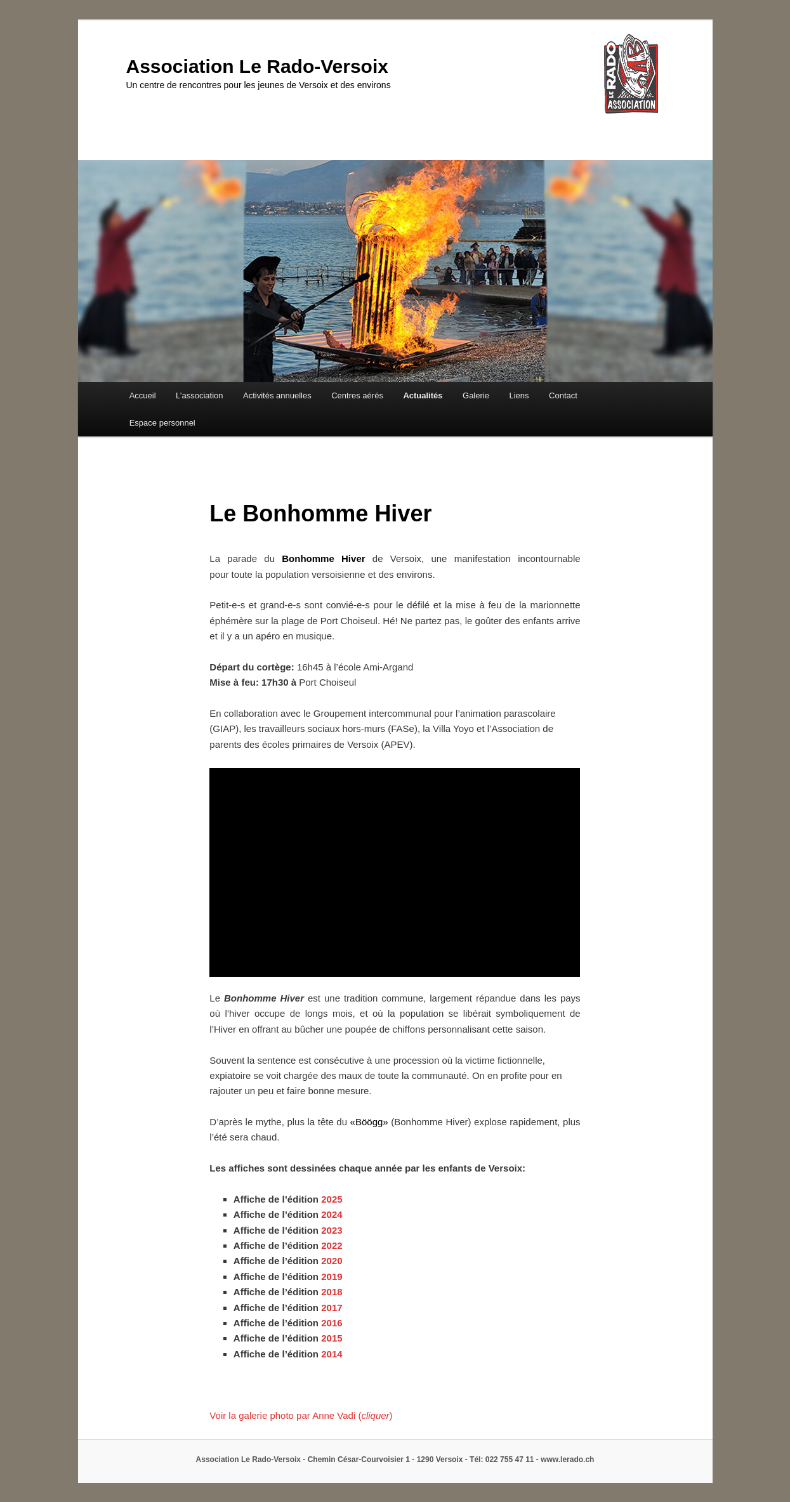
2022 (331, 1245)
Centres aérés (357, 395)
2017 (331, 1307)
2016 (331, 1322)
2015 (331, 1338)
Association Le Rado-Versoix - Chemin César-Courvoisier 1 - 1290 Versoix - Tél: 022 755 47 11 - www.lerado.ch (395, 1459)
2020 (331, 1260)
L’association (199, 395)
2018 (331, 1291)
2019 (331, 1276)
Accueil (142, 395)
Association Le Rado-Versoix (257, 66)
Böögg (369, 1121)
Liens (519, 395)
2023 (331, 1230)
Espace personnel (162, 423)
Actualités (422, 395)
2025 (331, 1199)
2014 (331, 1354)
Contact (563, 395)
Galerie (476, 395)
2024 (331, 1214)
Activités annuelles (277, 395)
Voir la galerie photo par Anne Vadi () (300, 1415)
